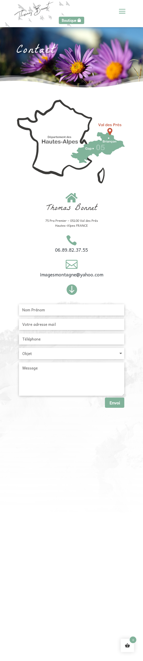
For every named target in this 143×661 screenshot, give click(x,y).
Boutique (69, 20)
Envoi (114, 402)
